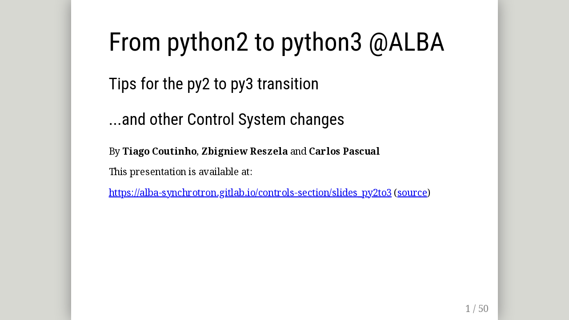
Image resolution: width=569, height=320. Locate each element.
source (412, 192)
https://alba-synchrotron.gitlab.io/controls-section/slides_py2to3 (250, 192)
